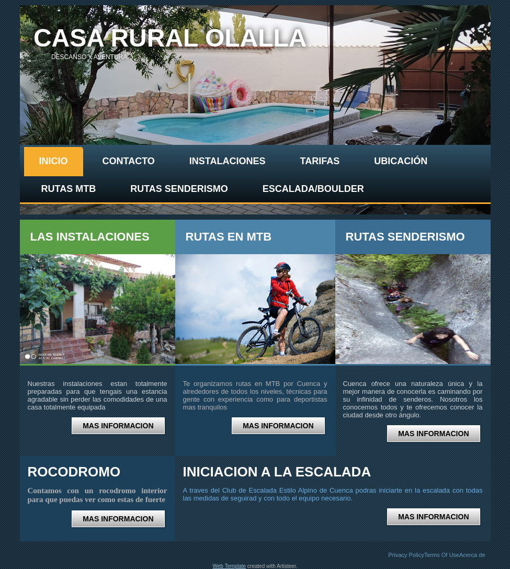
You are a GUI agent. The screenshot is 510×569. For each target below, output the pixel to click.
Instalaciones (227, 161)
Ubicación (400, 161)
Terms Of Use (441, 555)
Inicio (53, 161)
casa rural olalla (170, 38)
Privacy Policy (406, 555)
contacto (129, 161)
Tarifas (320, 161)
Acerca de (472, 555)
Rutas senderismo (179, 189)
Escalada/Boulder (313, 189)
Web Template (229, 566)
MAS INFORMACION (118, 426)
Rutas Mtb (68, 189)
